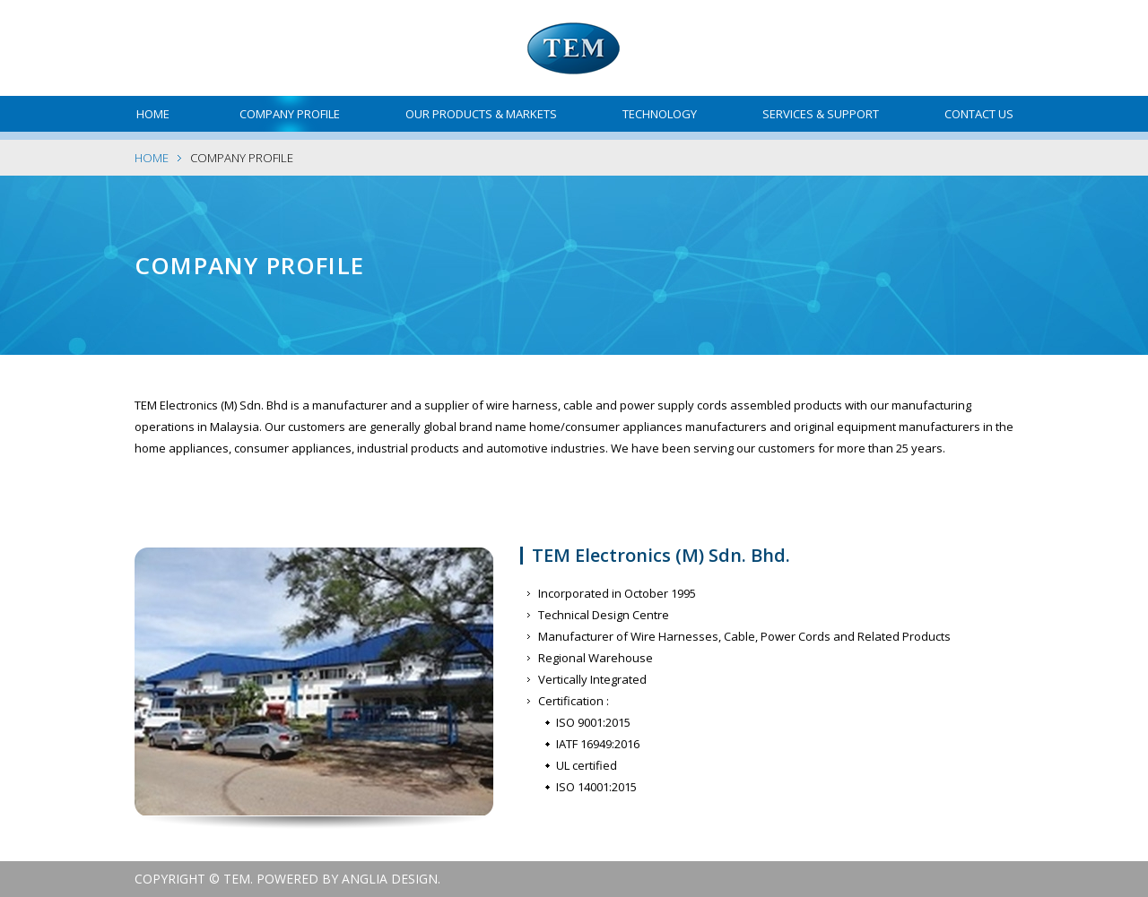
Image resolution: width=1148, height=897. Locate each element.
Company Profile (289, 114)
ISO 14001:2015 (596, 787)
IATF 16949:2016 (597, 744)
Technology (659, 114)
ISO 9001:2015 (593, 722)
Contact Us (978, 114)
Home (153, 114)
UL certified (586, 765)
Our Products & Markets (481, 114)
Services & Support (820, 114)
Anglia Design (390, 878)
